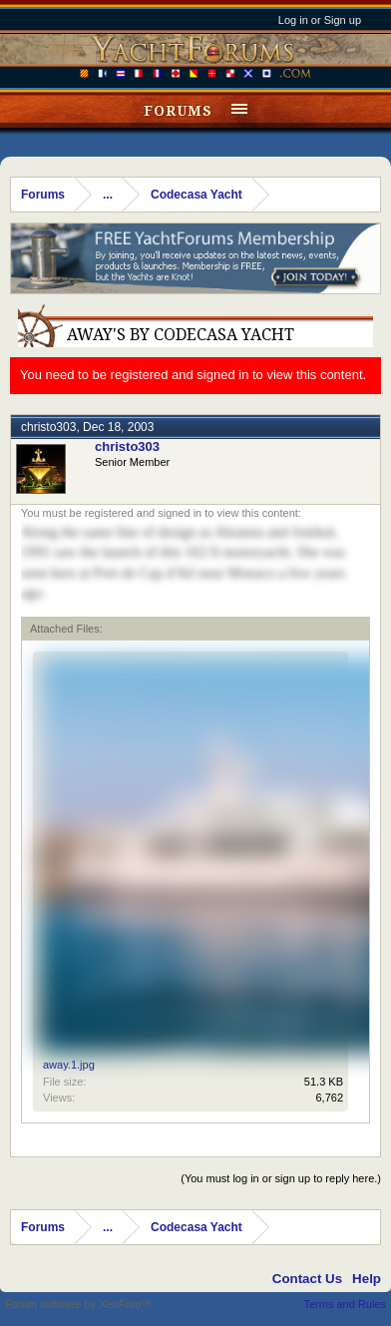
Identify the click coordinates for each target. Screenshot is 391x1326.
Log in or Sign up (319, 20)
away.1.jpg (69, 1065)
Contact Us (307, 1278)
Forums (178, 111)
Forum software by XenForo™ (78, 1304)
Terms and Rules (344, 1304)
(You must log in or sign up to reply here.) (281, 1178)
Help (366, 1278)
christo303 (48, 427)
